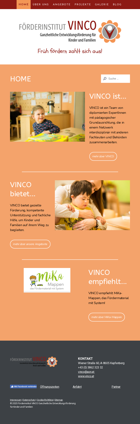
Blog (117, 4)
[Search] (115, 78)
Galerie (102, 4)
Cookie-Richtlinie (45, 400)
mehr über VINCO (103, 156)
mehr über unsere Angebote (30, 244)
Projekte (83, 4)
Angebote (62, 4)
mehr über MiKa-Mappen (107, 317)
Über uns (41, 4)
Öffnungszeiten (49, 386)
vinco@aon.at (86, 372)
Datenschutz (29, 400)
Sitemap (59, 400)
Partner (116, 386)
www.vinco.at (86, 376)
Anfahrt (77, 386)
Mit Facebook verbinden (24, 386)
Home (24, 4)
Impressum (15, 400)
